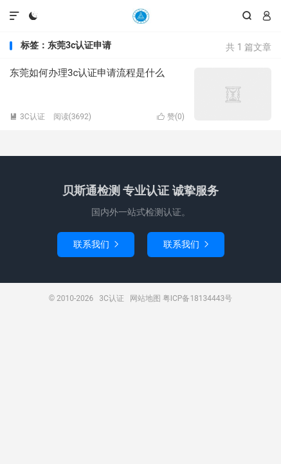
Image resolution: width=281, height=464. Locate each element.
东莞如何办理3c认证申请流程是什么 (87, 73)
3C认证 (140, 16)
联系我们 (95, 244)
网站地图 (145, 298)
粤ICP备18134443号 (198, 298)
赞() (171, 116)
